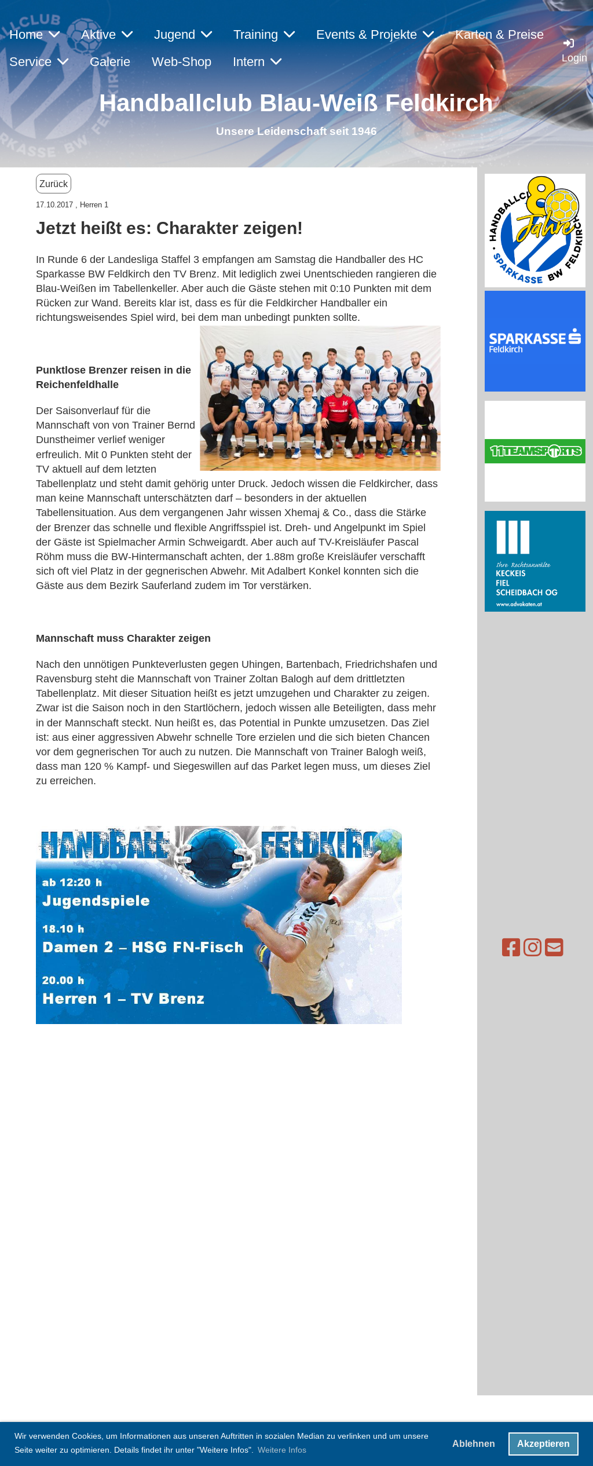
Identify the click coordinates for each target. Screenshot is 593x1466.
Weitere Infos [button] (282, 1449)
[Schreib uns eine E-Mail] (519, 948)
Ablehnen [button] (473, 1443)
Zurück (53, 183)
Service (38, 61)
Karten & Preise (499, 34)
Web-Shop (181, 61)
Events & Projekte (375, 34)
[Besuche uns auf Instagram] (497, 948)
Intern (257, 61)
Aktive (107, 34)
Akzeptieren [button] (543, 1443)
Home (34, 34)
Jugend (183, 34)
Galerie (110, 61)
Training (264, 34)
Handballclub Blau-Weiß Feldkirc (288, 103)
